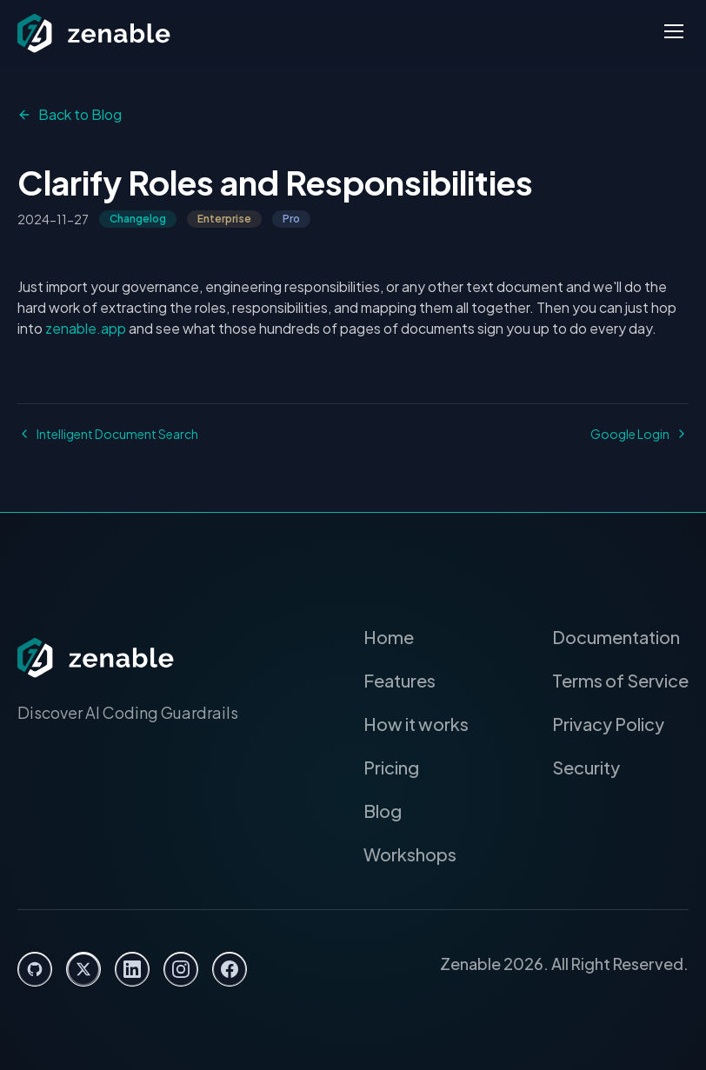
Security (590, 767)
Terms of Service (624, 680)
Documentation (617, 637)
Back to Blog (67, 114)
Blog (394, 811)
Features (411, 680)
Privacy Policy (613, 724)
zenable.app (55, 328)
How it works (426, 724)
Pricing (403, 767)
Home (400, 637)
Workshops (420, 854)
